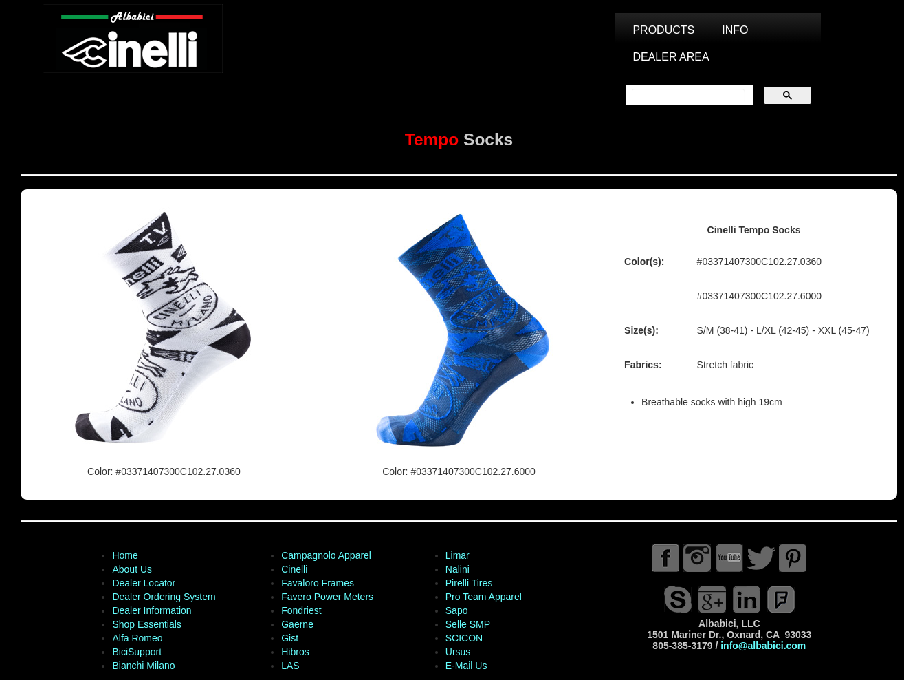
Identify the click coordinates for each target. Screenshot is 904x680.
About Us (132, 569)
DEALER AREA (670, 57)
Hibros (295, 651)
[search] (688, 96)
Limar (457, 555)
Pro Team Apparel (483, 596)
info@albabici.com (763, 645)
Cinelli (294, 569)
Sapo (456, 610)
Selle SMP (467, 624)
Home (124, 555)
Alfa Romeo (137, 638)
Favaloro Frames (317, 582)
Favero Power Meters (327, 596)
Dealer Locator (143, 582)
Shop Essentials (146, 624)
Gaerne (297, 624)
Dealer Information (151, 610)
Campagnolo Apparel (326, 555)
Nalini (457, 569)
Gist (289, 638)
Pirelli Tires (468, 582)
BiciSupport (137, 651)
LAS (290, 665)
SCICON (464, 638)
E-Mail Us (466, 665)
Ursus (458, 651)
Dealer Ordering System (163, 596)
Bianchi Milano (143, 665)
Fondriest (301, 610)
